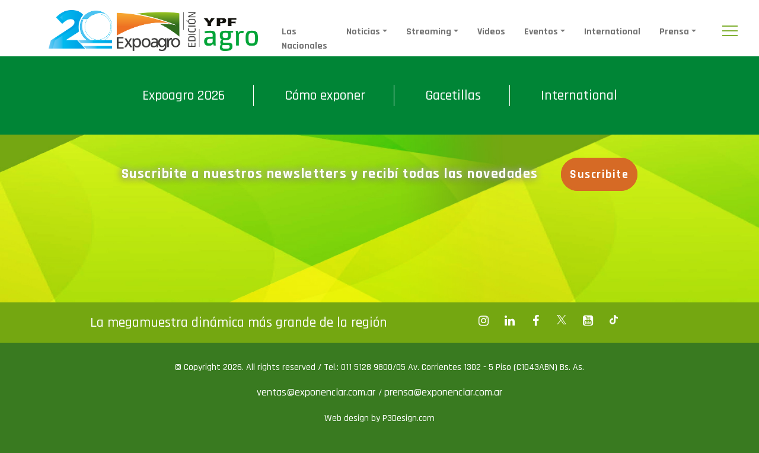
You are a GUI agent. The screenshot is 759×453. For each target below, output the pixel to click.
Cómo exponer (325, 95)
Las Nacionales (304, 38)
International (612, 31)
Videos (491, 31)
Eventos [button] (541, 31)
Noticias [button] (363, 31)
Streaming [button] (428, 31)
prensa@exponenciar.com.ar (443, 392)
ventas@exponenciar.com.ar (317, 392)
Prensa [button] (674, 31)
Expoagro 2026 (183, 95)
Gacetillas (453, 95)
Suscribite (599, 174)
